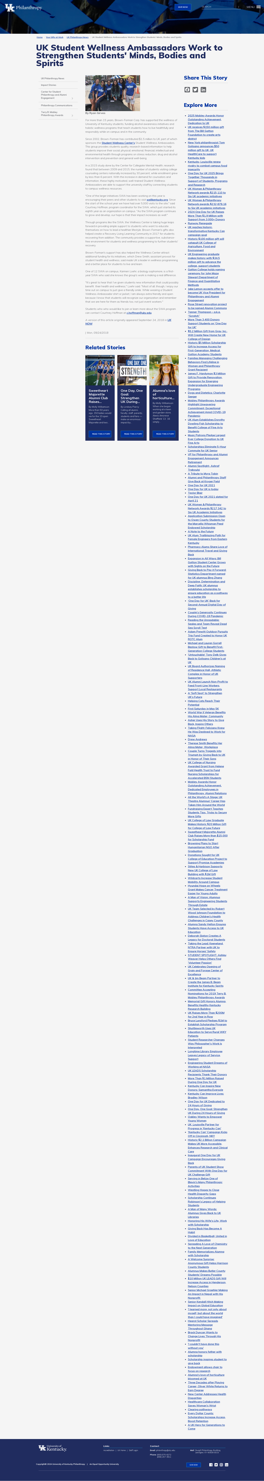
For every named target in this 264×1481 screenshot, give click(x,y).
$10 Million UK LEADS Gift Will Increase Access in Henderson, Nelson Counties (207, 1282)
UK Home (122, 1450)
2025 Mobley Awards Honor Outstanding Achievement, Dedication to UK (206, 119)
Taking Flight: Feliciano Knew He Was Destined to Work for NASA (206, 731)
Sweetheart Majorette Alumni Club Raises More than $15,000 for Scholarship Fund (208, 835)
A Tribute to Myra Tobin (203, 473)
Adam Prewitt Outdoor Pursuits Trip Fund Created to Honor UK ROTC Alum (208, 635)
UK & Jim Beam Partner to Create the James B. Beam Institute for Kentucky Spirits (205, 982)
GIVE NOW (183, 7)
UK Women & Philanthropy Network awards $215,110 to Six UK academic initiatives (207, 192)
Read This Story (101, 434)
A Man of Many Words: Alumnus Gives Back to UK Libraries (204, 1213)
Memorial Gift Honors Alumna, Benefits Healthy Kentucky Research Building (207, 1005)
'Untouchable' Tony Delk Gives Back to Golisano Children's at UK (207, 658)
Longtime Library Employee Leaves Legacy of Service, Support (205, 1055)
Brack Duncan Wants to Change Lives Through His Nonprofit (204, 1336)
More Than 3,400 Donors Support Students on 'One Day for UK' (207, 323)
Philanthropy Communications (56, 105)
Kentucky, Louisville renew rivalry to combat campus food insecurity (207, 165)
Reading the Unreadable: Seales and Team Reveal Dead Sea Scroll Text (207, 623)
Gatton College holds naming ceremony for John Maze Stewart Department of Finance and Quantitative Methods (206, 277)
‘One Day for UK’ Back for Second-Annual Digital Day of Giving (207, 604)
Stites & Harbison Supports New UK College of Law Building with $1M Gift (205, 870)
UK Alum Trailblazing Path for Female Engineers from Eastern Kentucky (207, 539)
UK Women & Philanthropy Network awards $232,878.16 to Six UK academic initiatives (207, 204)
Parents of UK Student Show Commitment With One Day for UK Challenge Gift (207, 1170)
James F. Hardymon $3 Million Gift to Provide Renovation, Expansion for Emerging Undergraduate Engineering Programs (207, 381)
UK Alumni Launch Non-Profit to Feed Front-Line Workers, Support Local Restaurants (208, 685)
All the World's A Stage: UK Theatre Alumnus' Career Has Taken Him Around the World (206, 801)
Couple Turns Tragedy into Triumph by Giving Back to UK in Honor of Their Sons (206, 754)
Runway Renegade (200, 223)
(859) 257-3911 (164, 1457)
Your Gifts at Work (54, 37)
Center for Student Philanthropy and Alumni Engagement (54, 94)
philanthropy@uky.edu (165, 1450)
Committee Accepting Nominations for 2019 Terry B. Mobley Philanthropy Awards (207, 993)
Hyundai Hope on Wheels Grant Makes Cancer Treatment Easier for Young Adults (207, 889)
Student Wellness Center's (118, 142)
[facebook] (188, 89)
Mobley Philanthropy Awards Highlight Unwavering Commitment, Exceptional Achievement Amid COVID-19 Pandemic (207, 408)
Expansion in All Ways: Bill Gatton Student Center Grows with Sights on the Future (207, 562)
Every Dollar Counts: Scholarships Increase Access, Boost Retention (207, 1417)
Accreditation (108, 1450)
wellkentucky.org (157, 199)
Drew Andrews (197, 739)
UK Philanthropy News (78, 37)
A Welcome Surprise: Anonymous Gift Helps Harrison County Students (208, 1263)
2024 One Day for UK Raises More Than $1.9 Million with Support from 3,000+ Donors (206, 215)
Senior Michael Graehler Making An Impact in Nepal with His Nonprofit (208, 1293)
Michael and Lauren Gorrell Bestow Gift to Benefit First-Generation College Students (206, 646)
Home (40, 37)
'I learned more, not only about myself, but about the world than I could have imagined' (207, 1313)
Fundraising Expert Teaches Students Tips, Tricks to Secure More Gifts (207, 812)
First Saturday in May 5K (203, 708)
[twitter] (196, 89)
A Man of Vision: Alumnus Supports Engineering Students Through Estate (207, 901)
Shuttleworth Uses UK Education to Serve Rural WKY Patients (207, 1032)
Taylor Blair (195, 492)
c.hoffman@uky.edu (139, 312)
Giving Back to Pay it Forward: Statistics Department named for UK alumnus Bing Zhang (207, 573)
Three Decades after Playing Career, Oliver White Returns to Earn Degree (208, 1386)
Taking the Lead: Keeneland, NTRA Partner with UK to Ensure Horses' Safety (205, 947)
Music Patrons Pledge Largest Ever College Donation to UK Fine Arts (206, 439)
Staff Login (133, 1450)
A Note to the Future (201, 531)
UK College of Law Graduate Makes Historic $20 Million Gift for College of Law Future (207, 824)
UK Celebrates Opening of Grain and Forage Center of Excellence (205, 970)
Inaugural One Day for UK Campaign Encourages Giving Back (206, 1159)
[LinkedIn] (204, 89)
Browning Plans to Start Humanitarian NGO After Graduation (203, 847)
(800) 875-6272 (164, 1455)
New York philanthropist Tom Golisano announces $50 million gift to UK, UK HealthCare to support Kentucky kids (206, 150)
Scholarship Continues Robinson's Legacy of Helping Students (206, 1201)
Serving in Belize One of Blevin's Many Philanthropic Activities (205, 1182)
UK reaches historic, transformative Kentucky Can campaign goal (206, 231)
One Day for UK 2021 (201, 485)
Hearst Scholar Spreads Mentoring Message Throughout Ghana (203, 1324)
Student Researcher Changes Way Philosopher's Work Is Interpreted (206, 1043)
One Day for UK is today (203, 489)
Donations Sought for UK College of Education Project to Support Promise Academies (207, 858)
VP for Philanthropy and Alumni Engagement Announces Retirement (208, 458)
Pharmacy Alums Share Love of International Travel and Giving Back (207, 550)
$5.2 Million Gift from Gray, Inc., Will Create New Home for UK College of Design (207, 335)
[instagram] (220, 1465)
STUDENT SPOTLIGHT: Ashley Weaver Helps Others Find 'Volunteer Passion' (207, 958)
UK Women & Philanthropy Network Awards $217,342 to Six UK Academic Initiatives (207, 508)
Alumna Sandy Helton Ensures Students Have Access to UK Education (207, 928)
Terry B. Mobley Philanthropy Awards (52, 114)
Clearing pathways (200, 1409)
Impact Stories (48, 85)
